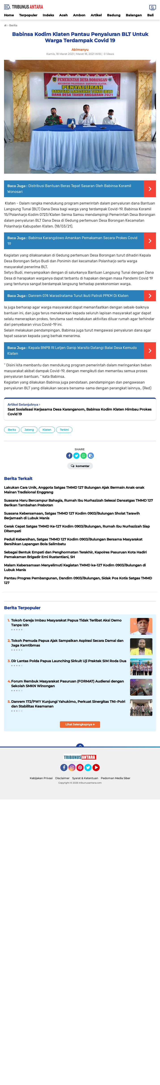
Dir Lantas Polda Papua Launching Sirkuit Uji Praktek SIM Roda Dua (68, 661)
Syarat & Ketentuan (85, 778)
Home (9, 15)
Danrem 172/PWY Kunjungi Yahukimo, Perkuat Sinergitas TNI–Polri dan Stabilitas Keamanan (68, 703)
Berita (12, 429)
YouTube (99, 769)
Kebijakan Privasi (41, 778)
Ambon (79, 15)
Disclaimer (62, 778)
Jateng (29, 429)
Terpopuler (28, 15)
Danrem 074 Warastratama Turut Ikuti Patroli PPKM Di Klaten (78, 296)
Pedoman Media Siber (115, 778)
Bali (150, 15)
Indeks (48, 15)
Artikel (96, 15)
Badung (113, 15)
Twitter (90, 769)
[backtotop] (80, 747)
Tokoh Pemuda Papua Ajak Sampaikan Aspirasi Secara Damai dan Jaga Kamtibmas (67, 642)
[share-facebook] (69, 456)
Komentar (80, 466)
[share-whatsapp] (83, 456)
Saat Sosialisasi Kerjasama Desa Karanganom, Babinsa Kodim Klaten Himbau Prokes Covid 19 (80, 411)
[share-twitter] (76, 456)
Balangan (134, 15)
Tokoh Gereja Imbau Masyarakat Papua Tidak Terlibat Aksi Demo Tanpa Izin (66, 622)
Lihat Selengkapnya (80, 724)
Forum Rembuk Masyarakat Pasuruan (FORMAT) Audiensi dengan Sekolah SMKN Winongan (67, 683)
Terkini (64, 429)
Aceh (63, 15)
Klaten (46, 429)
